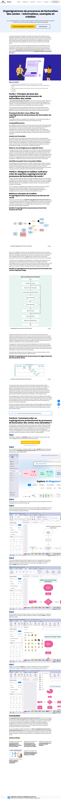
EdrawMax (11, 186)
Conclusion (14, 91)
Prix (51, 1)
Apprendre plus (43, 26)
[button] (40, 2)
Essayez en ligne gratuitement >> (30, 445)
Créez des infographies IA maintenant (23, 26)
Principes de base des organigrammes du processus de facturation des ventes (29, 84)
